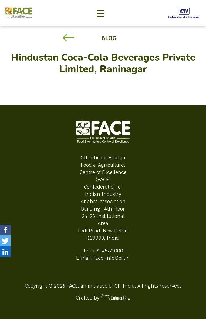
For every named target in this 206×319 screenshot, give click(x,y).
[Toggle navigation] (100, 4)
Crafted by (103, 297)
